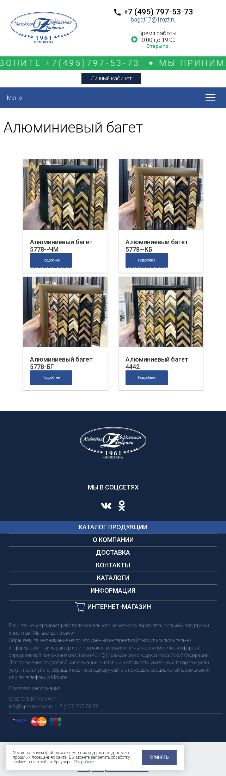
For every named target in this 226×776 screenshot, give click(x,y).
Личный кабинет (111, 78)
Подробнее (51, 260)
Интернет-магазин (119, 606)
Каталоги (113, 577)
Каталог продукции (113, 527)
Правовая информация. (35, 688)
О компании (113, 539)
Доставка (113, 552)
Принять (159, 757)
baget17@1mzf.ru (153, 19)
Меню (14, 97)
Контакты (113, 565)
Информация (113, 590)
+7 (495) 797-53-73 (158, 11)
